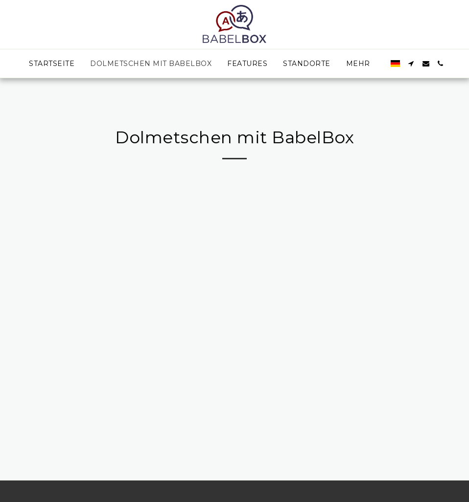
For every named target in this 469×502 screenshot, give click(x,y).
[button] (411, 63)
